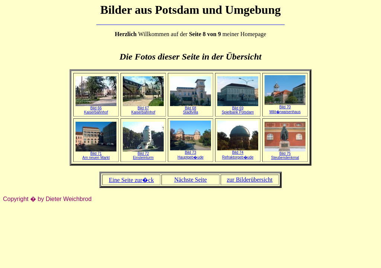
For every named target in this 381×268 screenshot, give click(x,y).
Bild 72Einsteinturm (143, 154)
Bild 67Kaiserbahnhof (143, 108)
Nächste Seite (190, 179)
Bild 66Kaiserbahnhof (96, 108)
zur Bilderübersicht (249, 179)
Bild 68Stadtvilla (190, 108)
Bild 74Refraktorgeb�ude (237, 153)
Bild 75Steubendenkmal (285, 154)
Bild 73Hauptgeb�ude (190, 153)
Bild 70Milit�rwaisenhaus (285, 108)
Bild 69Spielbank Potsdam (237, 108)
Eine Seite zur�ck (131, 180)
